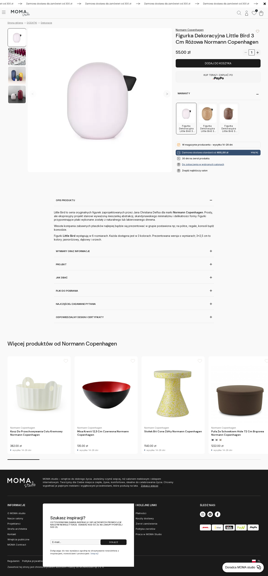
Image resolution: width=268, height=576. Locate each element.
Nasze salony (15, 518)
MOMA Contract (16, 544)
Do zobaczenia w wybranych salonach (203, 164)
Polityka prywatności (34, 560)
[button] (167, 94)
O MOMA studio (16, 513)
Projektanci (13, 523)
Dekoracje (46, 22)
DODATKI (32, 22)
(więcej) (94, 553)
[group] (39, 405)
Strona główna (15, 22)
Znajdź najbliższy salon (195, 170)
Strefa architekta (17, 528)
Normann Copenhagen (190, 29)
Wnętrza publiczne (18, 539)
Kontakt (11, 534)
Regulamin (13, 560)
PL (259, 560)
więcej (254, 152)
